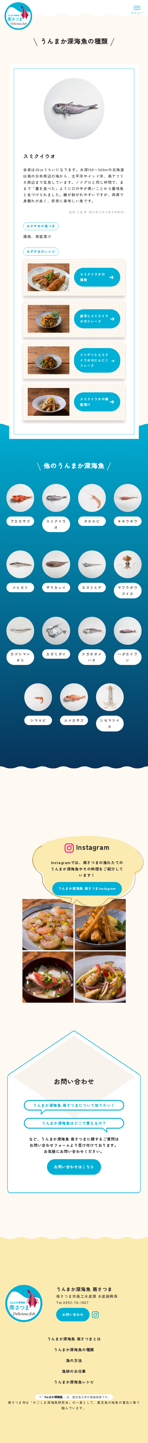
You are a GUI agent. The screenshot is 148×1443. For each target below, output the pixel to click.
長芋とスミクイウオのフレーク (94, 319)
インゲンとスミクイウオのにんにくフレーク (94, 360)
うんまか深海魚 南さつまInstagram (87, 888)
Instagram (95, 1314)
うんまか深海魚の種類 (74, 1349)
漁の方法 (74, 1360)
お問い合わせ (73, 1314)
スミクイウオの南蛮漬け (94, 402)
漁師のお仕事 (74, 1371)
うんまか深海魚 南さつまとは (74, 1339)
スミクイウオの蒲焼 (92, 277)
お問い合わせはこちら (74, 1166)
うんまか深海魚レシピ (74, 1382)
